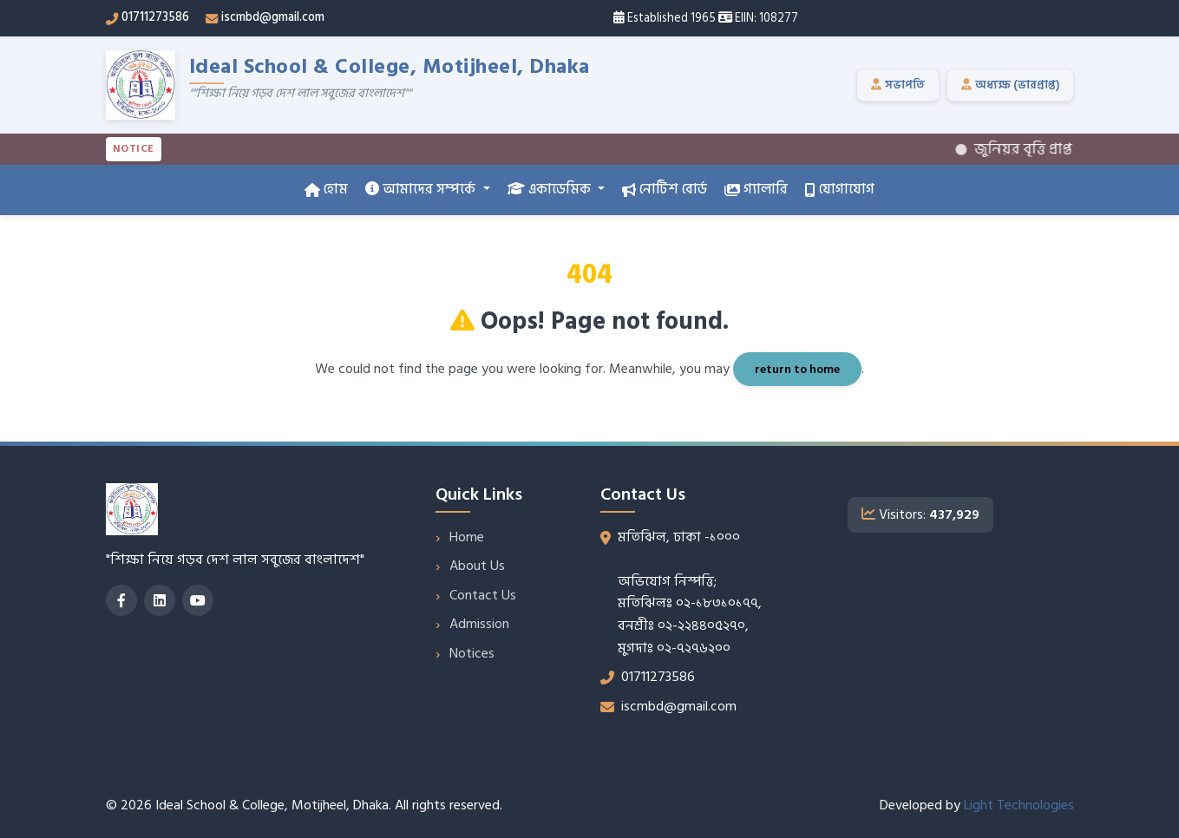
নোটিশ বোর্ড (664, 189)
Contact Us (482, 595)
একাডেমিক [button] (551, 189)
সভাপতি (898, 85)
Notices (472, 653)
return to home (797, 369)
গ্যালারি (756, 189)
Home (466, 537)
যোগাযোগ (839, 189)
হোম (326, 189)
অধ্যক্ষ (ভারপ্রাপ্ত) (1010, 85)
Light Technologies (1019, 805)
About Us (477, 565)
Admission (479, 623)
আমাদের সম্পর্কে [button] (422, 189)
